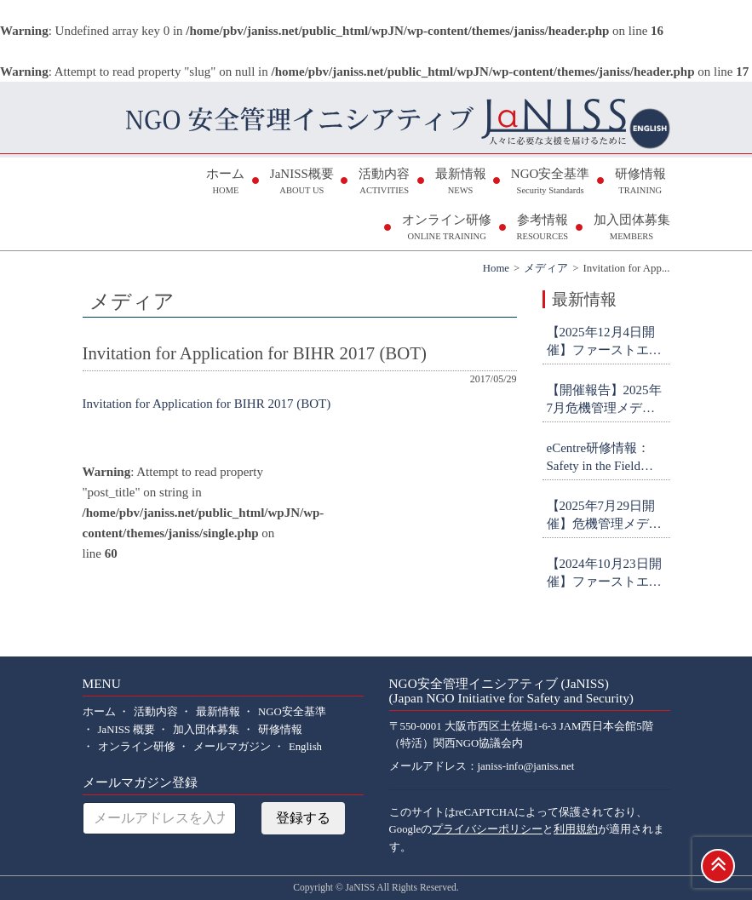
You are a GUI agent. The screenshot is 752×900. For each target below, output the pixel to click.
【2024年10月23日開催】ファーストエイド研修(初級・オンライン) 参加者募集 (606, 574)
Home (496, 268)
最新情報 (460, 182)
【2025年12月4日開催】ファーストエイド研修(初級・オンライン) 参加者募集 (606, 342)
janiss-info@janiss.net (526, 766)
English (305, 747)
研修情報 (640, 182)
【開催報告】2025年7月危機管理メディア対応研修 (604, 400)
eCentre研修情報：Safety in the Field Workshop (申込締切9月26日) (605, 458)
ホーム (225, 182)
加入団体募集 (632, 228)
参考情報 (542, 228)
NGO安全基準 (550, 182)
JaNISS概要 (302, 182)
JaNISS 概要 (127, 730)
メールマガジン (232, 747)
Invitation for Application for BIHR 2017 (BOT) (207, 403)
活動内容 (384, 182)
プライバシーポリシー (487, 829)
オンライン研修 (446, 228)
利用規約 (576, 829)
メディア (546, 268)
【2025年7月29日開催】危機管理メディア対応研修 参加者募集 (606, 516)
